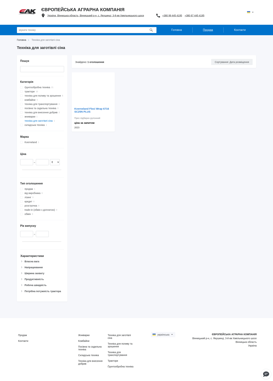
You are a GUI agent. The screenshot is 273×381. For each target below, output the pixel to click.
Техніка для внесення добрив (90, 362)
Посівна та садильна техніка (90, 348)
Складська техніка (88, 355)
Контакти (23, 341)
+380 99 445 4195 (172, 15)
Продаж (22, 335)
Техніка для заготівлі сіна (119, 336)
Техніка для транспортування (117, 353)
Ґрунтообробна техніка (121, 366)
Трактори (113, 360)
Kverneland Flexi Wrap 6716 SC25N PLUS (91, 110)
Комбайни (83, 341)
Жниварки (83, 335)
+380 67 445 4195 (194, 15)
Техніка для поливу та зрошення (120, 345)
